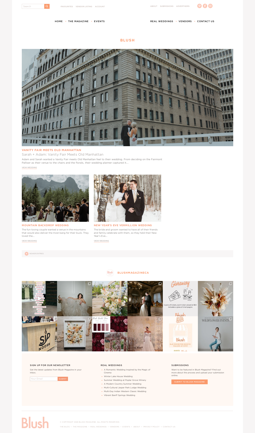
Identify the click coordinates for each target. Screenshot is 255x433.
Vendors (185, 21)
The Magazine (78, 21)
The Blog (65, 427)
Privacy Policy (151, 427)
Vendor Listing (84, 7)
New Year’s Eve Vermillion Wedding (123, 225)
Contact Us (205, 21)
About (153, 6)
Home (59, 21)
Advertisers (182, 6)
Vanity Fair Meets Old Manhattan (51, 150)
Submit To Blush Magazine (189, 382)
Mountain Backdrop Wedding (45, 225)
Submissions (166, 6)
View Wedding (29, 168)
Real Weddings (161, 21)
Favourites (67, 7)
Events (99, 21)
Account (100, 7)
